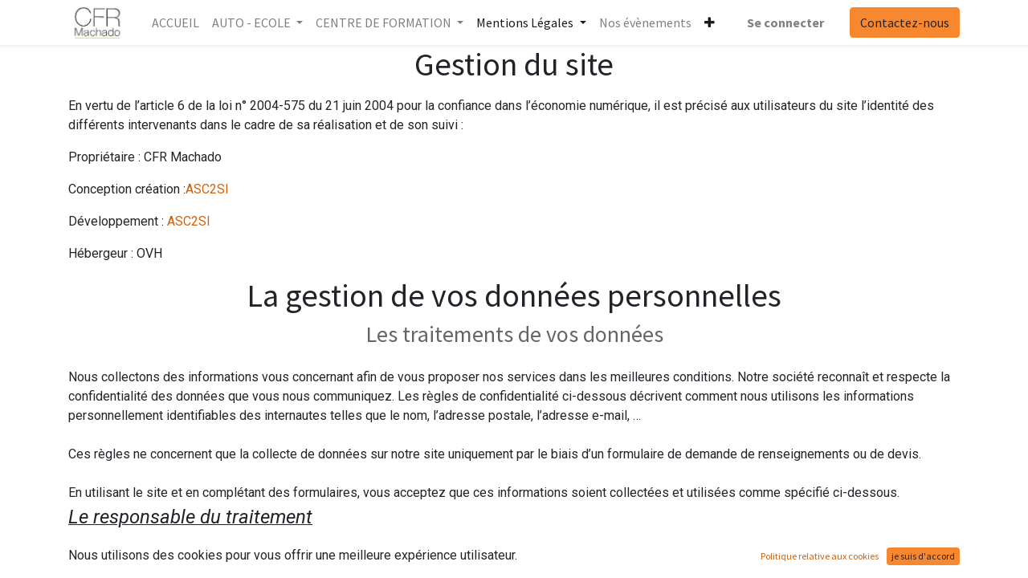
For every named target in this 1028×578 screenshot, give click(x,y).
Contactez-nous (904, 22)
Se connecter (785, 22)
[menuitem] (175, 22)
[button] (709, 22)
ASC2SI (207, 189)
